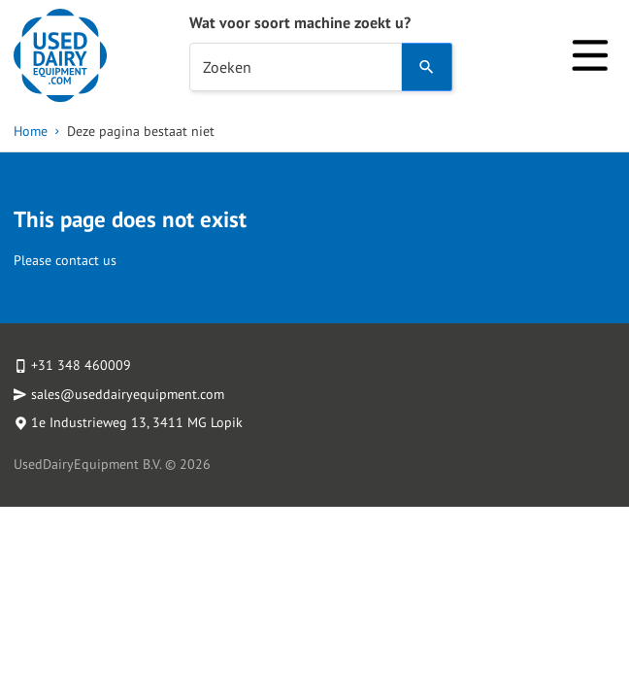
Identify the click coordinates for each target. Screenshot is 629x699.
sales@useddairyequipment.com (127, 394)
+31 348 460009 (81, 365)
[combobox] (295, 67)
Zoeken (227, 67)
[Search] (427, 67)
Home (31, 131)
